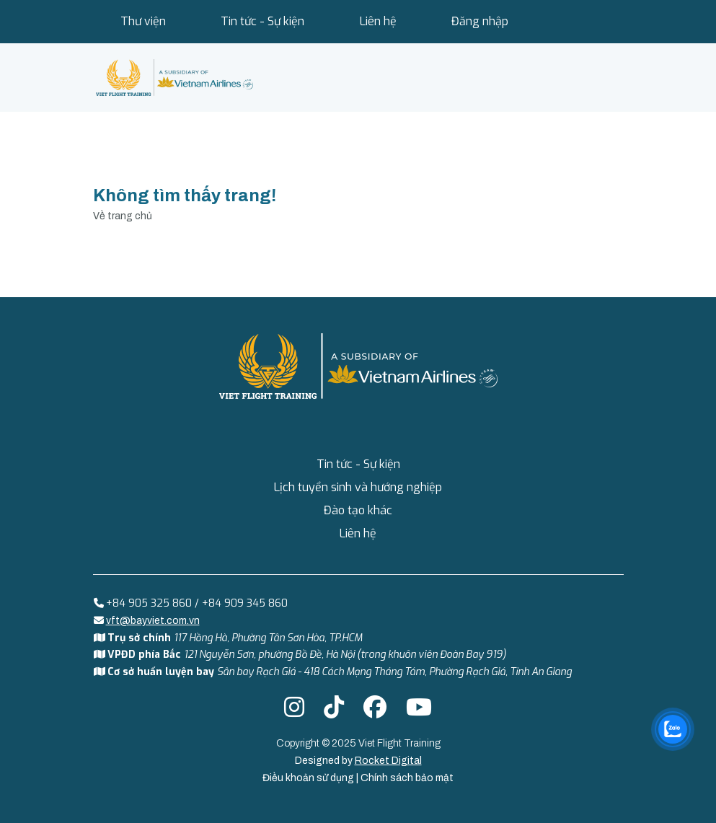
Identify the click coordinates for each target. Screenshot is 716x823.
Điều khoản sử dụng (309, 778)
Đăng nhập (479, 21)
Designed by (358, 760)
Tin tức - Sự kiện (262, 21)
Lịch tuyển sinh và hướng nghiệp (358, 487)
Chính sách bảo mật (407, 778)
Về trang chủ (122, 216)
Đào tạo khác (358, 510)
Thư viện (143, 21)
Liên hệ (378, 21)
